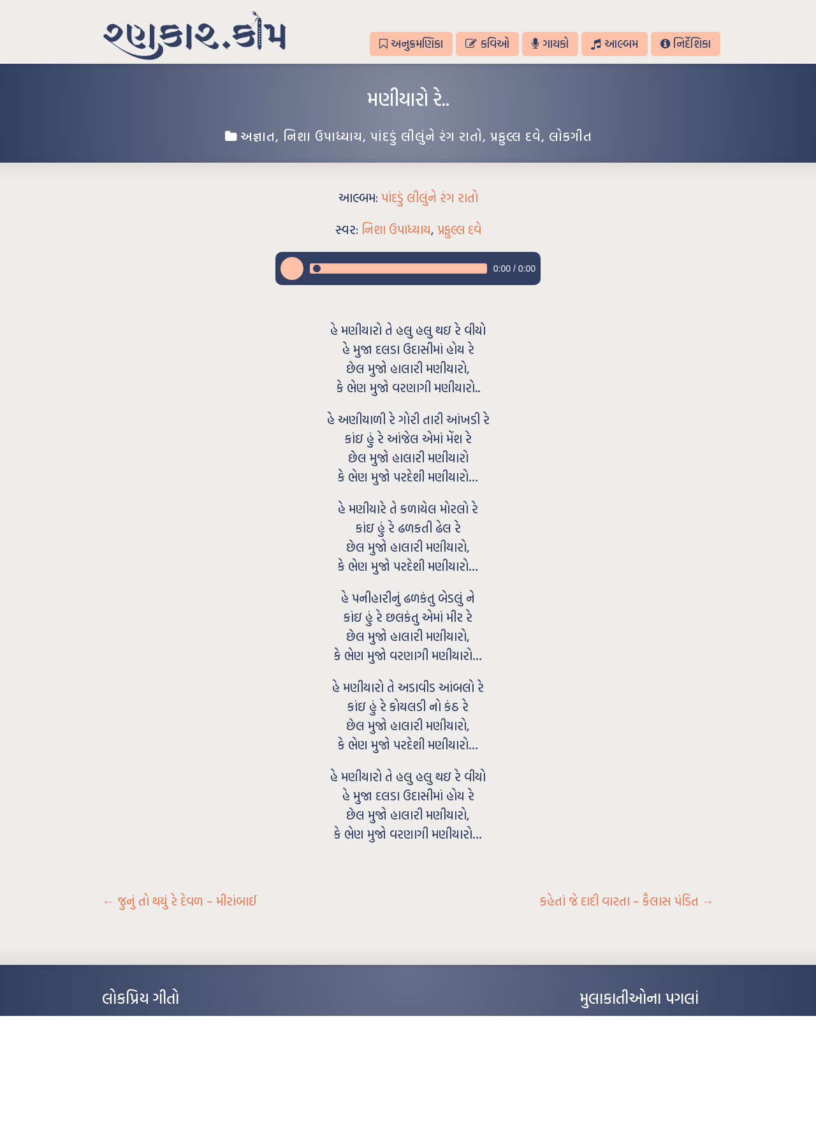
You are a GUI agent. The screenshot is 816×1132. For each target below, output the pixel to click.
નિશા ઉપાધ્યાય (323, 135)
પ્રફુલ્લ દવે (515, 135)
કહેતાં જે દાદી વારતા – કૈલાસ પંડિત (627, 901)
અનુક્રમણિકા (411, 43)
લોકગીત (570, 135)
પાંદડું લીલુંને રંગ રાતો (426, 135)
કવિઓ (487, 43)
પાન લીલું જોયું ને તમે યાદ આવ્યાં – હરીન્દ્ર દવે (169, 1061)
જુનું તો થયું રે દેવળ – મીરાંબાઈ (179, 901)
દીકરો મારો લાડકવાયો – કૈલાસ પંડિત (156, 1080)
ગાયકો (550, 43)
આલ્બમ (614, 43)
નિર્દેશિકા (685, 43)
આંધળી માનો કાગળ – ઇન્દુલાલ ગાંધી (156, 1023)
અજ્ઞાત (257, 135)
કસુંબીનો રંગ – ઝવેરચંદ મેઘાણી (148, 1099)
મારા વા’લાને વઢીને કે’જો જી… (146, 1042)
